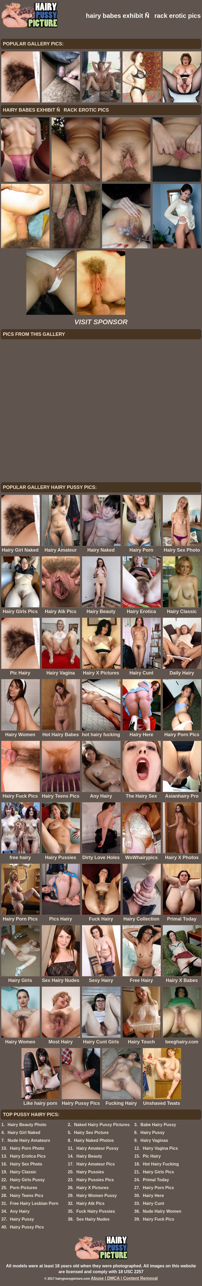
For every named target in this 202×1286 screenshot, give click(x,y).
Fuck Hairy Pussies (95, 1211)
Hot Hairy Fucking (161, 1164)
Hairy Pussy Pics (27, 1227)
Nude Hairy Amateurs (29, 1140)
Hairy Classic (23, 1172)
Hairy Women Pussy (96, 1195)
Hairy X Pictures (92, 1187)
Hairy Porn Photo (27, 1148)
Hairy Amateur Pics (95, 1164)
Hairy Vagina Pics (160, 1148)
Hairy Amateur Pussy (97, 1148)
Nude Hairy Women (162, 1211)
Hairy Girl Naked (24, 1132)
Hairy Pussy (152, 1132)
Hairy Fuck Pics (158, 1219)
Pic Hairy (152, 1156)
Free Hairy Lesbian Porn (34, 1203)
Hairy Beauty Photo (27, 1124)
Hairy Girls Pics (158, 1172)
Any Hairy (20, 1211)
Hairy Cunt (153, 1203)
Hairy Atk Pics (90, 1203)
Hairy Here (153, 1195)
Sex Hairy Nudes (92, 1219)
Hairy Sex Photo (26, 1164)
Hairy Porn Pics (158, 1187)
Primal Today (156, 1180)
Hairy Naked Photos (94, 1140)
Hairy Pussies (90, 1172)
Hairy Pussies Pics (95, 1180)
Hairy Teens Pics (26, 1195)
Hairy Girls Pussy (27, 1180)
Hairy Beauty (89, 1156)
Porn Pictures (23, 1187)
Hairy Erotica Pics (28, 1156)
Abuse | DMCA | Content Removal (124, 1278)
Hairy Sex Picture (91, 1132)
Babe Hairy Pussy (158, 1124)
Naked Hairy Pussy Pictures (102, 1124)
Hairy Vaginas (154, 1140)
